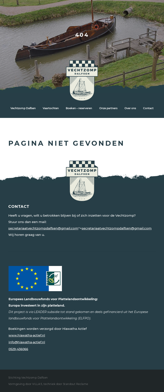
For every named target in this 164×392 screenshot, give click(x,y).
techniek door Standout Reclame (66, 384)
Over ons (130, 108)
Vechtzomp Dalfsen (23, 108)
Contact (148, 108)
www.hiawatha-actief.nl (27, 335)
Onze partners (108, 108)
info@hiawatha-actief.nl (27, 342)
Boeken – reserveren (79, 108)
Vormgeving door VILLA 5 (25, 384)
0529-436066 (18, 349)
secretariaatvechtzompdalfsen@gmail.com (43, 228)
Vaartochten (51, 108)
